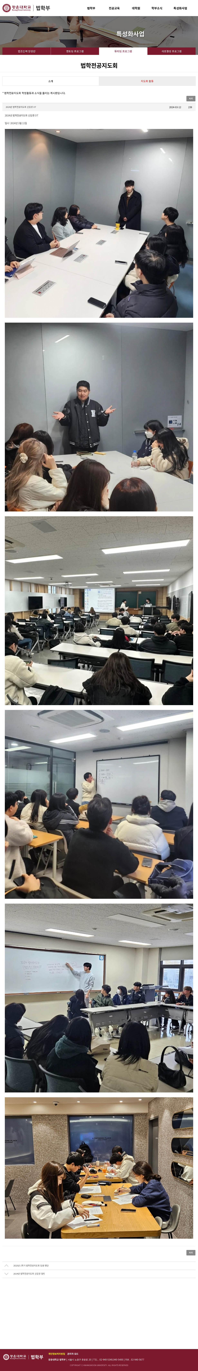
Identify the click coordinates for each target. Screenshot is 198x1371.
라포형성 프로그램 (172, 51)
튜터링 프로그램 (123, 51)
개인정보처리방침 (56, 1353)
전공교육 (114, 8)
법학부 (91, 8)
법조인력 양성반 (26, 51)
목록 (191, 98)
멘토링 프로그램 (75, 51)
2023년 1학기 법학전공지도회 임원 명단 (31, 1265)
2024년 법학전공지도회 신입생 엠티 (29, 1273)
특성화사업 (180, 8)
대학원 (136, 8)
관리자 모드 (72, 1353)
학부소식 (156, 8)
